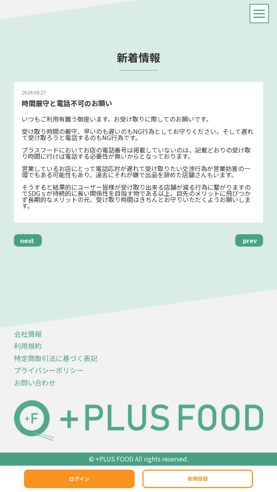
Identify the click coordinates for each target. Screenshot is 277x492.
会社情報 (28, 334)
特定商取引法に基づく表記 (55, 358)
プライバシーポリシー (49, 370)
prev (250, 240)
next (27, 240)
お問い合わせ (35, 382)
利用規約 (28, 346)
